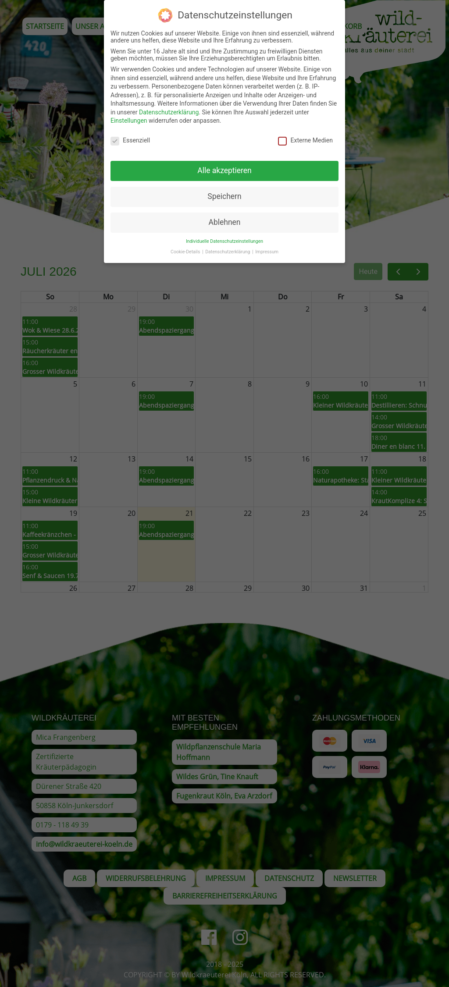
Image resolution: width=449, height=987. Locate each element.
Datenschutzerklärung (169, 108)
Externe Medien (305, 136)
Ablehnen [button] (224, 218)
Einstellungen (128, 117)
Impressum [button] (266, 248)
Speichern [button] (224, 192)
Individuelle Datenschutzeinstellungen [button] (224, 238)
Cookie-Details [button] (186, 248)
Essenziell (130, 136)
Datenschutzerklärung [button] (228, 248)
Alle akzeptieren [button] (224, 167)
